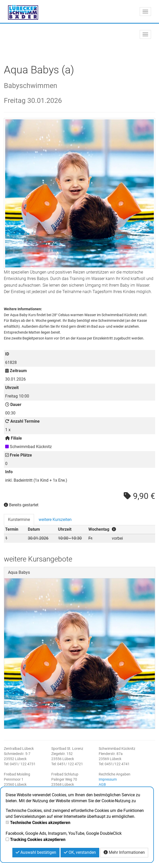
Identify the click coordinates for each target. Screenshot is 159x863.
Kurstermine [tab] (19, 519)
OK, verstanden (80, 852)
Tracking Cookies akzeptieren (37, 839)
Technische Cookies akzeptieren (40, 822)
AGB (102, 784)
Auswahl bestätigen (36, 852)
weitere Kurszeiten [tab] (55, 519)
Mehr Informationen (124, 852)
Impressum (108, 779)
